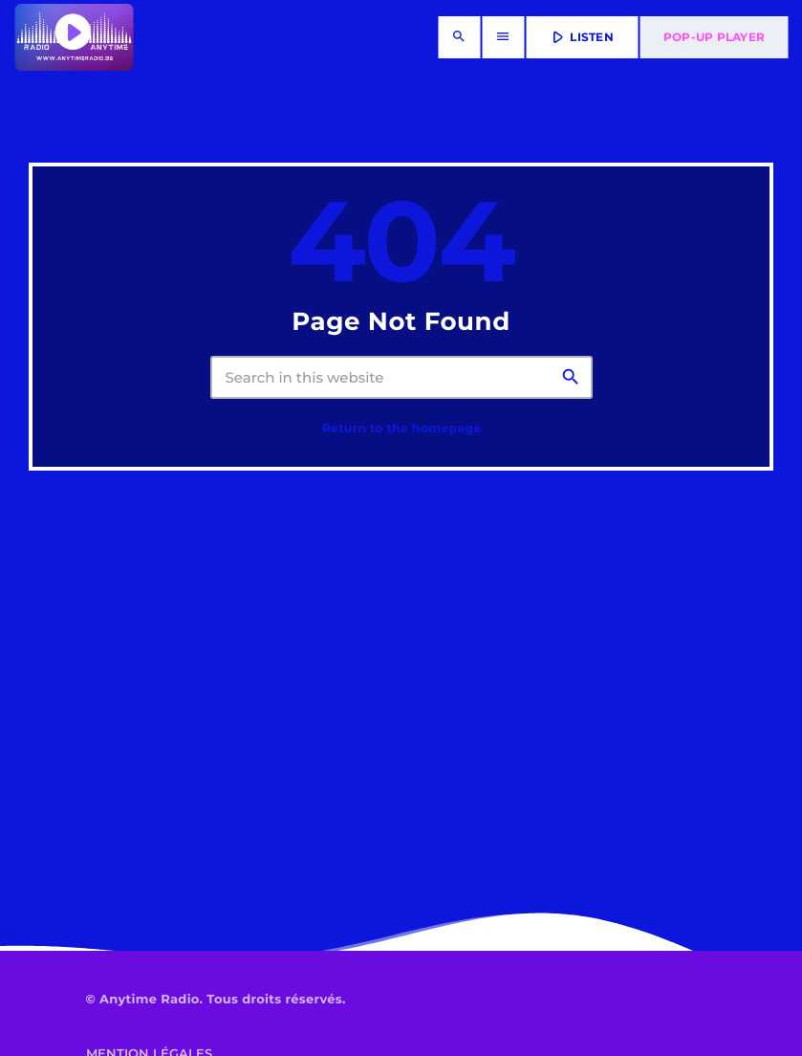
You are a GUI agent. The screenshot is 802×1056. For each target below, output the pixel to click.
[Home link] (73, 37)
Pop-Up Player (714, 37)
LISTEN (581, 37)
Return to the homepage (402, 429)
